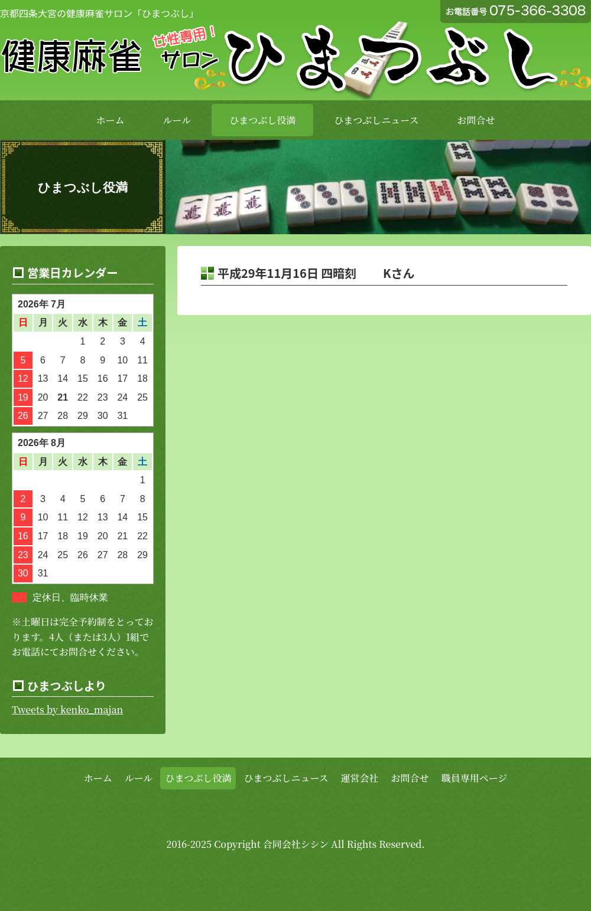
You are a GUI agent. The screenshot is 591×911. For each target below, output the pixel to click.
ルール (177, 120)
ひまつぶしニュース (376, 120)
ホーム (110, 120)
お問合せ (476, 120)
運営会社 (360, 778)
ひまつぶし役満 (262, 120)
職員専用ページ (474, 778)
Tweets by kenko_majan (67, 709)
